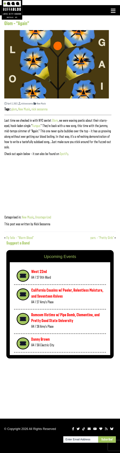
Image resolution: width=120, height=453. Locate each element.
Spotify (64, 154)
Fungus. (36, 126)
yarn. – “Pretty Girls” (102, 238)
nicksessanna (25, 103)
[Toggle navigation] (113, 10)
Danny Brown (40, 339)
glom (14, 109)
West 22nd (39, 272)
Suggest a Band (18, 243)
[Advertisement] (60, 388)
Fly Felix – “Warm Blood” (20, 238)
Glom (55, 120)
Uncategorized (43, 217)
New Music (39, 103)
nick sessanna (39, 109)
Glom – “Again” (16, 23)
